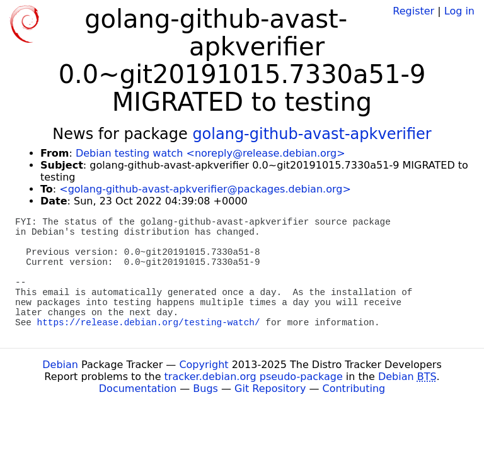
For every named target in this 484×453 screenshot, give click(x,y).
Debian (60, 365)
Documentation (137, 388)
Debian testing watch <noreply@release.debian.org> (210, 153)
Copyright (203, 365)
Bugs (205, 388)
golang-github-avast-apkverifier (311, 134)
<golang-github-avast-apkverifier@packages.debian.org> (205, 189)
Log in (459, 11)
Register (413, 11)
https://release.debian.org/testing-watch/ (148, 323)
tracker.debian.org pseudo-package (253, 377)
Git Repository (270, 388)
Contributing (354, 388)
